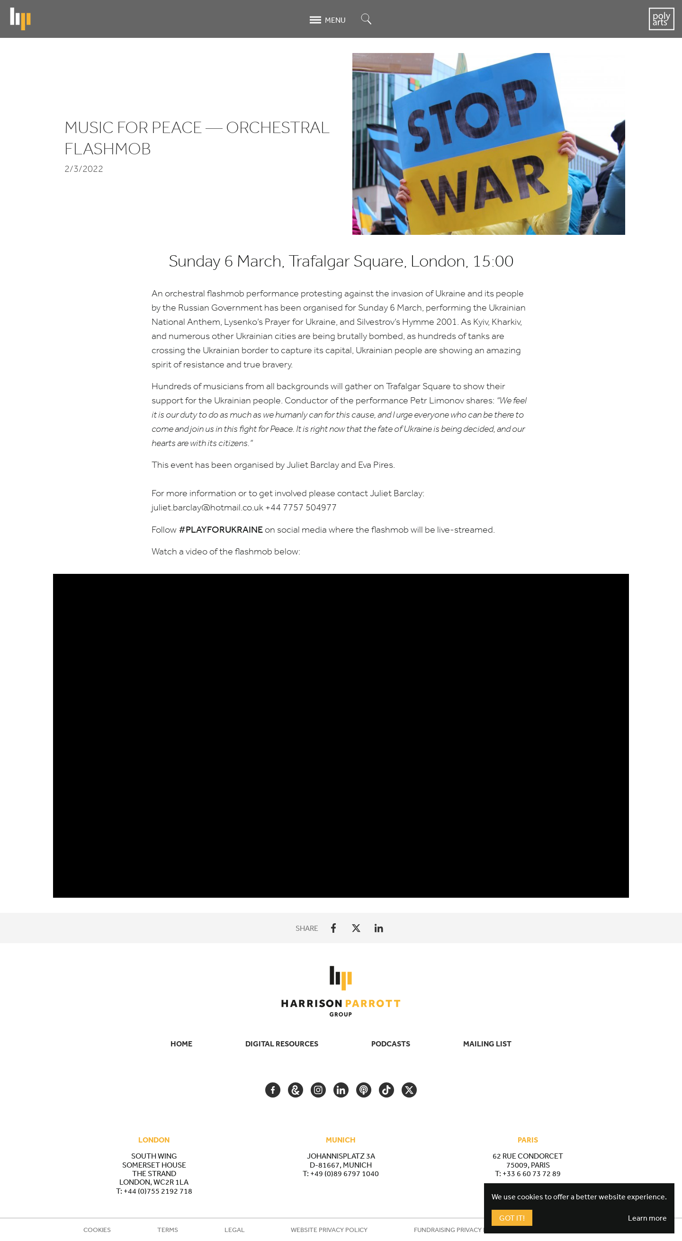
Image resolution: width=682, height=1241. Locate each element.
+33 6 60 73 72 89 (532, 1173)
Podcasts (390, 1043)
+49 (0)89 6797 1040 (344, 1173)
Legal (234, 1229)
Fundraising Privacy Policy (459, 1229)
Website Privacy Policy (329, 1229)
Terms (167, 1229)
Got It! (512, 1218)
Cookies (97, 1229)
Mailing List (487, 1043)
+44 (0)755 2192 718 (158, 1191)
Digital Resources (281, 1043)
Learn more (647, 1218)
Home (181, 1043)
